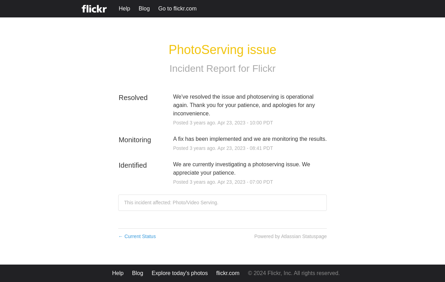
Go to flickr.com (177, 9)
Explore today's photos (180, 273)
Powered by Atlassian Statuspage (290, 236)
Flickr (264, 68)
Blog (144, 9)
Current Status (137, 236)
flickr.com (228, 273)
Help (124, 9)
